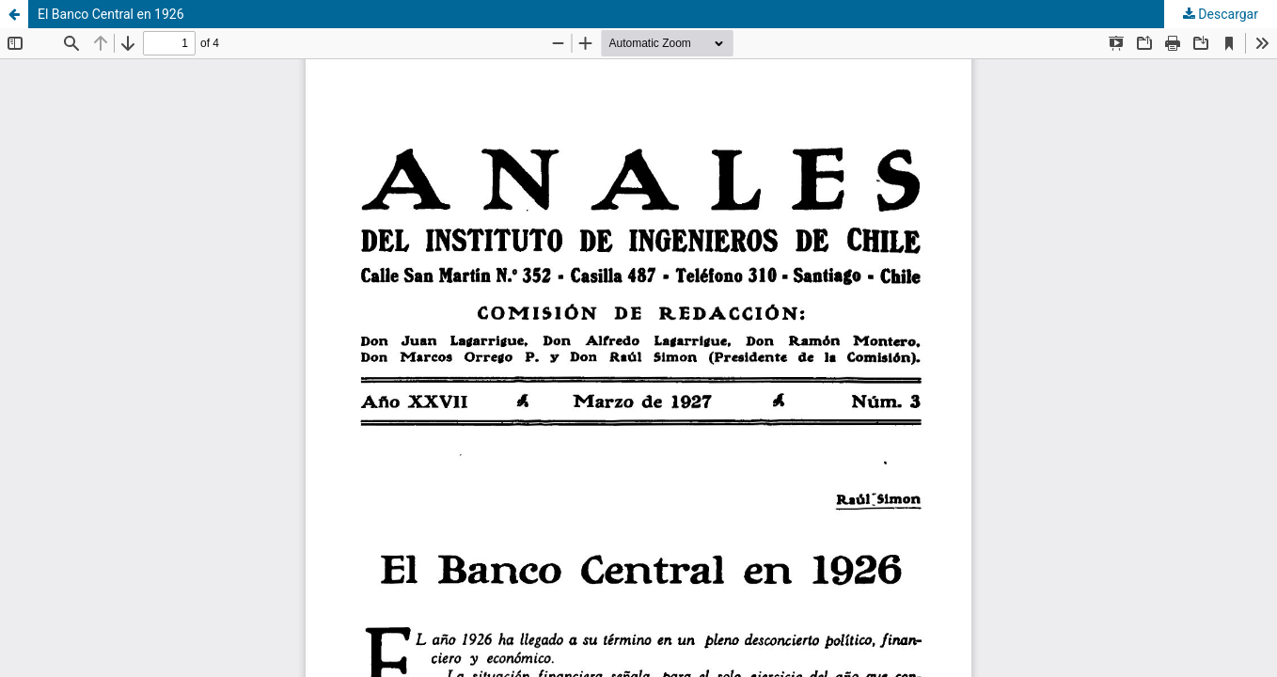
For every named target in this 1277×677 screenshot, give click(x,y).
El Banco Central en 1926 (111, 14)
